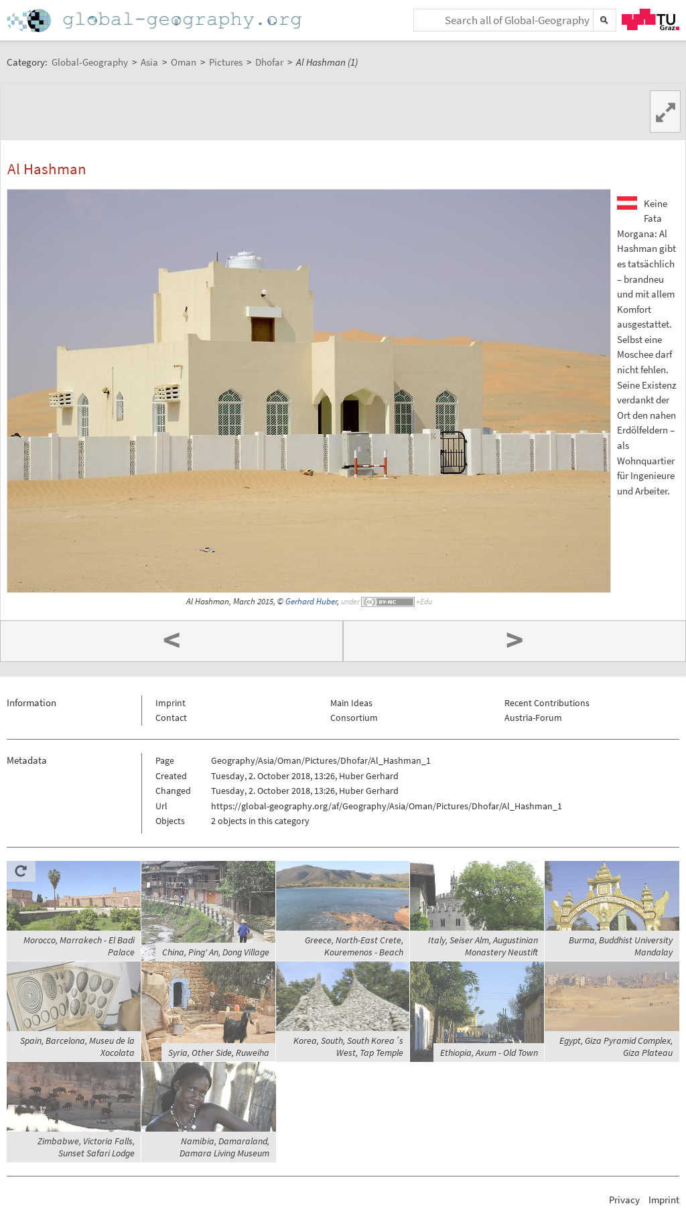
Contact (171, 718)
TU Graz (650, 19)
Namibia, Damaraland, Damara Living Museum (224, 1147)
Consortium (354, 718)
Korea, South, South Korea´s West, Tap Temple (348, 1046)
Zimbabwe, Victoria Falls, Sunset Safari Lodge (86, 1147)
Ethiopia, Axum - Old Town (489, 1053)
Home (155, 20)
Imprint (170, 703)
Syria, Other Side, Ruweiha (218, 1053)
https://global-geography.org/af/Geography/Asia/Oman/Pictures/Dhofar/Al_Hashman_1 (386, 806)
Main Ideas (351, 703)
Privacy (624, 1199)
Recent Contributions (547, 703)
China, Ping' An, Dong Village (215, 952)
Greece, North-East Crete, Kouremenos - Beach (354, 946)
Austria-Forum (533, 718)
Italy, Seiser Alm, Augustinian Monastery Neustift (483, 946)
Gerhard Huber (311, 601)
